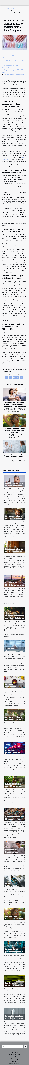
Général (14, 1061)
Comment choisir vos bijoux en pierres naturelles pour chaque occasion (14, 820)
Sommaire (6, 53)
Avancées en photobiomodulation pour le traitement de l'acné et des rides (14, 753)
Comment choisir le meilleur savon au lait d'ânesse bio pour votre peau (14, 721)
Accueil (3, 9)
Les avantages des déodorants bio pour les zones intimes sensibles (14, 430)
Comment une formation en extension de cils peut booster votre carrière (14, 853)
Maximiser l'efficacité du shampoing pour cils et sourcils (14, 887)
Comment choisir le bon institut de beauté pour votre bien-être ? (14, 518)
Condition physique (14, 1054)
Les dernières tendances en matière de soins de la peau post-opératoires (14, 986)
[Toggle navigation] (4, 2)
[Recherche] (12, 1046)
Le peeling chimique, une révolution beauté (14, 1017)
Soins (14, 1050)
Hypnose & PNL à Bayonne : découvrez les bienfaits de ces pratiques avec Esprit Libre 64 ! (14, 404)
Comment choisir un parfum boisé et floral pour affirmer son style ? (14, 552)
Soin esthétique (11, 9)
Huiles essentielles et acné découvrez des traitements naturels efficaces (14, 787)
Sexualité (14, 1056)
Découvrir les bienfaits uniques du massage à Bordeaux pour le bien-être (14, 586)
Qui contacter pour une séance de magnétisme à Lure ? (14, 456)
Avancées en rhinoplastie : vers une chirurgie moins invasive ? (14, 652)
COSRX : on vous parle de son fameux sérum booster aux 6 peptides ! (14, 487)
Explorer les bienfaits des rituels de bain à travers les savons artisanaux (14, 619)
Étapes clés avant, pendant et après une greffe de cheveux (14, 951)
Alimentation (14, 1052)
